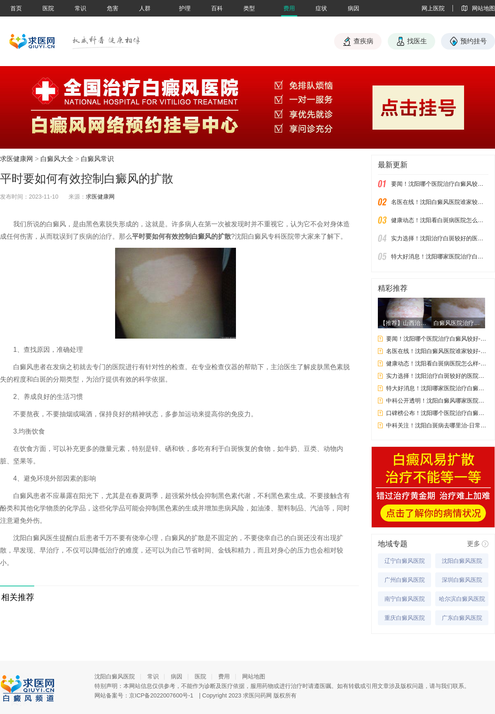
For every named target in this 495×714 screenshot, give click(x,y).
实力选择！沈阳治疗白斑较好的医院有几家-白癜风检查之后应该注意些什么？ (439, 238)
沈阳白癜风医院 (462, 560)
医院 (48, 8)
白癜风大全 (56, 158)
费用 (289, 8)
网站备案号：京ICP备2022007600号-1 (143, 695)
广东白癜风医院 (462, 617)
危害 (112, 8)
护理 (185, 8)
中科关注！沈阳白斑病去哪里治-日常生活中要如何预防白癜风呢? (437, 425)
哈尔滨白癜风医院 (462, 598)
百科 (217, 8)
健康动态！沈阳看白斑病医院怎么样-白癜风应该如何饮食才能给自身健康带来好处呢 (439, 220)
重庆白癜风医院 (404, 617)
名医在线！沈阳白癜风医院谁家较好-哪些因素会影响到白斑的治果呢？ (439, 202)
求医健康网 (16, 158)
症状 (321, 8)
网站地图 (253, 676)
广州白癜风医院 (404, 579)
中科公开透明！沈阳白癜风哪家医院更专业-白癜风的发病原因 (437, 400)
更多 (473, 543)
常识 (80, 8)
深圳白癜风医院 (462, 579)
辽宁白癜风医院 (404, 560)
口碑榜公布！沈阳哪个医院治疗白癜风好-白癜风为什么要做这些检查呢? (437, 413)
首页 (16, 8)
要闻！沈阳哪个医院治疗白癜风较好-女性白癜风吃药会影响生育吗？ (439, 183)
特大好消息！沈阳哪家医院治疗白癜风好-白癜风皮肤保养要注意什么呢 (439, 256)
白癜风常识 (97, 158)
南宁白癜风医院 (404, 598)
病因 (353, 8)
